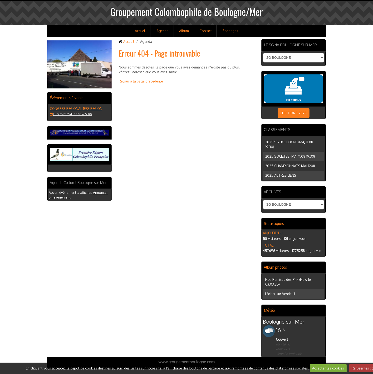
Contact (206, 31)
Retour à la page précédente (141, 81)
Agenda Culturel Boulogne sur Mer (78, 182)
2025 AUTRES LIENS (280, 175)
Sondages (230, 31)
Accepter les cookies (328, 368)
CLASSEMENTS (277, 129)
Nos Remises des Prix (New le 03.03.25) (288, 281)
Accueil (140, 31)
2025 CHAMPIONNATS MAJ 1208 (290, 166)
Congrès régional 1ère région (76, 109)
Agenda (162, 31)
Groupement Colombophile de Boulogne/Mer (186, 12)
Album (184, 31)
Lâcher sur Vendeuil (280, 294)
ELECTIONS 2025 (293, 113)
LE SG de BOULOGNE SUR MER (290, 45)
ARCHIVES (272, 191)
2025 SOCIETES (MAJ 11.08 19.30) (290, 156)
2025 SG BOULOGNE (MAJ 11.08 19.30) (289, 144)
